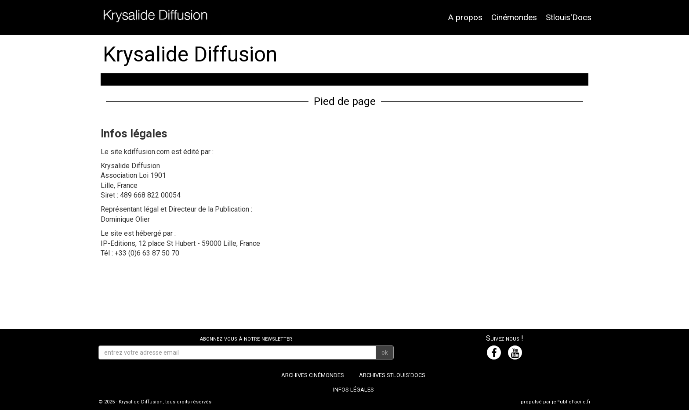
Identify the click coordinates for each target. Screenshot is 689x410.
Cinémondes (514, 17)
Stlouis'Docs (568, 17)
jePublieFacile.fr (571, 402)
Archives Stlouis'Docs (392, 375)
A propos (465, 17)
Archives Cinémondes (312, 375)
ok (384, 352)
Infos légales (353, 389)
